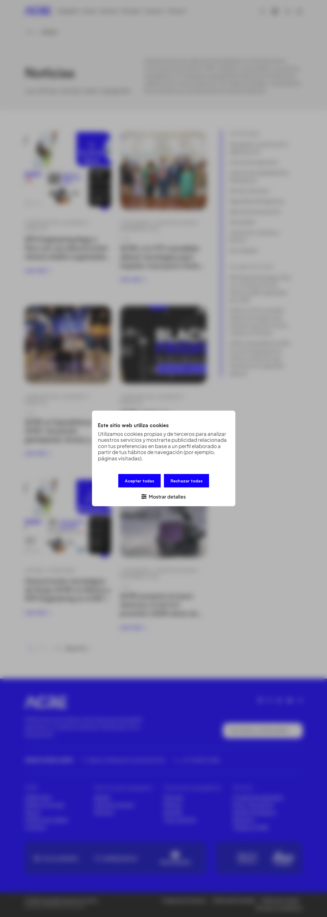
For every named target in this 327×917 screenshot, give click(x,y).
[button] (163, 496)
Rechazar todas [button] (186, 480)
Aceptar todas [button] (139, 480)
